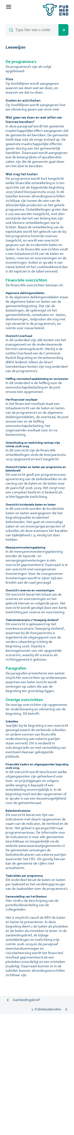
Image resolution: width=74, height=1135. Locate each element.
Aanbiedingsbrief (26, 1000)
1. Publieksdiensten (46, 1009)
